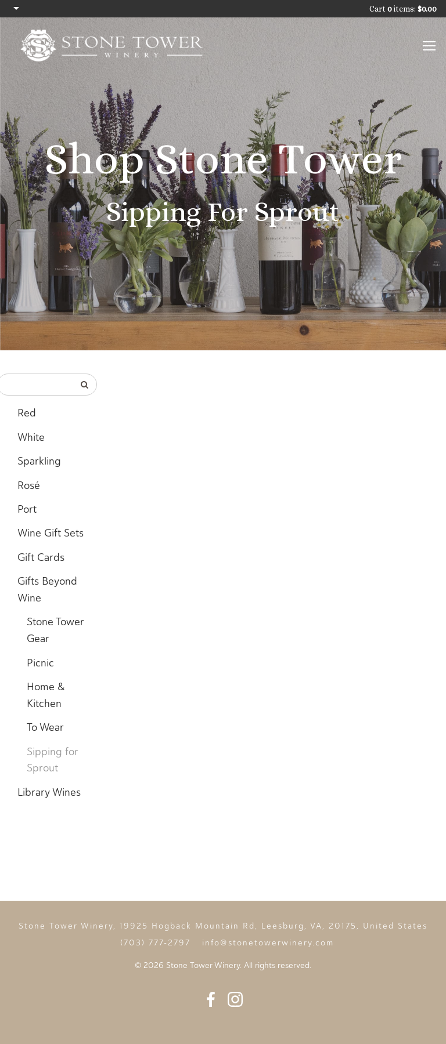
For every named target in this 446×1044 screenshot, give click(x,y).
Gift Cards (40, 557)
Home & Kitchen (45, 695)
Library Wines (49, 792)
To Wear (45, 727)
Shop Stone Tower (223, 158)
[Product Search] (36, 384)
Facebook (210, 999)
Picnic (40, 663)
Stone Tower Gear (55, 630)
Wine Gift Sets (50, 533)
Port (27, 509)
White (31, 437)
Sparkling (39, 461)
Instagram (235, 999)
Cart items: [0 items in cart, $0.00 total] (403, 8)
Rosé (28, 485)
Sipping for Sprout (52, 760)
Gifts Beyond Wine (47, 589)
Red (26, 413)
